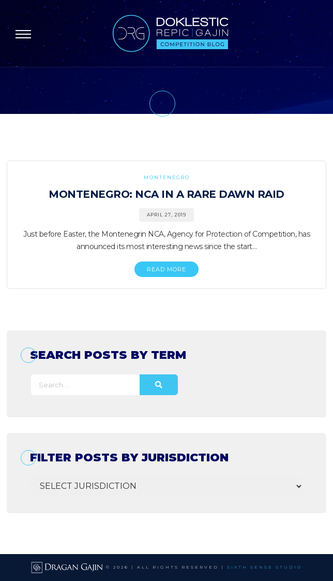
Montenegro (167, 177)
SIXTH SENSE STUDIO (264, 567)
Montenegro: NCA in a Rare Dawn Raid (166, 194)
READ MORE (166, 269)
